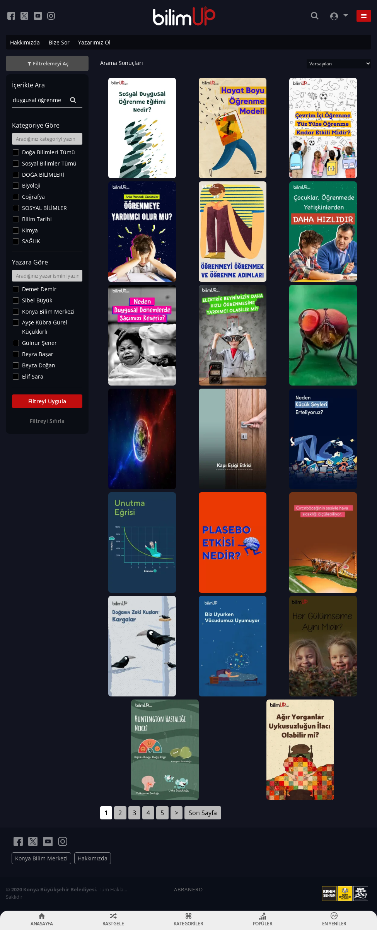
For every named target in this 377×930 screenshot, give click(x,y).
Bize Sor (59, 42)
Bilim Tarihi (37, 219)
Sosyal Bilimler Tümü (49, 163)
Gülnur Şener (39, 342)
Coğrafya (33, 196)
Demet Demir (39, 289)
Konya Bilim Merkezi (48, 311)
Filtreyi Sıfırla (47, 421)
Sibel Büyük (37, 300)
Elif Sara (32, 376)
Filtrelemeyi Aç (50, 63)
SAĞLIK (31, 241)
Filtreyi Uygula (47, 401)
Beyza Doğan (38, 365)
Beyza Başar (37, 354)
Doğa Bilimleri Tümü (48, 152)
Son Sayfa (203, 813)
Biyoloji (31, 185)
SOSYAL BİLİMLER (44, 208)
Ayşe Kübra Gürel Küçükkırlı (44, 327)
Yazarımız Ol (94, 42)
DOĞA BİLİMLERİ (43, 174)
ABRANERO (188, 889)
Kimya (30, 230)
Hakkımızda (25, 42)
